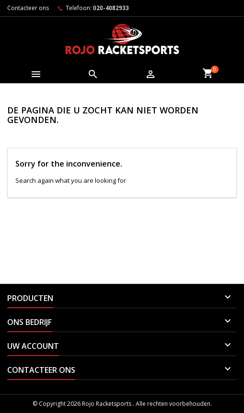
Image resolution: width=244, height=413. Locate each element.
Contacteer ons (28, 8)
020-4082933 (111, 8)
